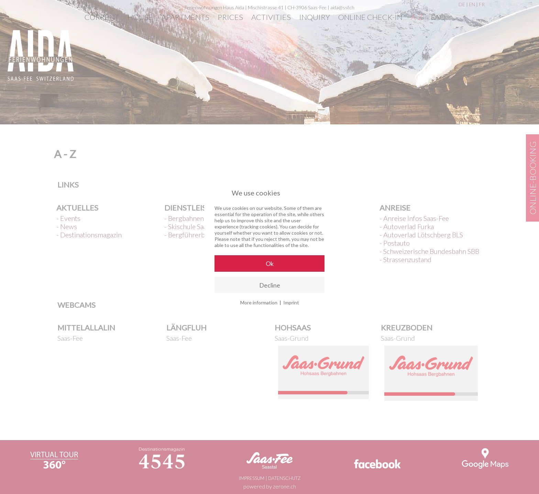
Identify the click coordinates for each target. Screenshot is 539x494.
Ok (270, 263)
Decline (269, 285)
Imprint (291, 302)
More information (258, 302)
